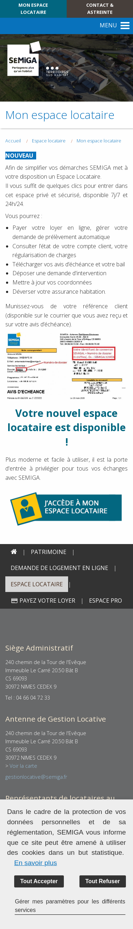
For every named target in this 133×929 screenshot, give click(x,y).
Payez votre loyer (43, 600)
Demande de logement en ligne (59, 568)
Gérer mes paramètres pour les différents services (70, 905)
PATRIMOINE (48, 552)
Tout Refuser (102, 881)
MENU (108, 25)
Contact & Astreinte (99, 8)
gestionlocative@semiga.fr (36, 776)
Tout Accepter (39, 881)
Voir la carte (23, 765)
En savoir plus (35, 862)
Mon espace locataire (33, 8)
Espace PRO (105, 600)
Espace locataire (37, 584)
